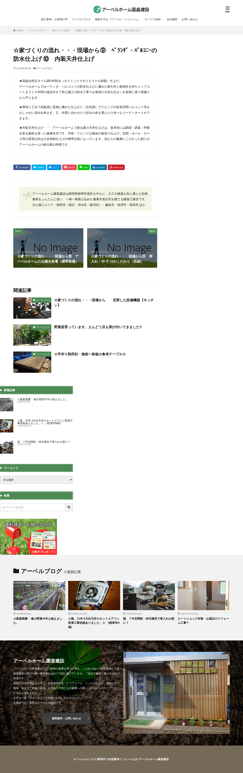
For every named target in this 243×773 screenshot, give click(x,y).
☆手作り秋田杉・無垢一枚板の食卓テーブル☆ (90, 354)
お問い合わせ (190, 19)
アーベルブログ (81, 19)
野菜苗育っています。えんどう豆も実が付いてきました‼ (98, 327)
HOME (20, 30)
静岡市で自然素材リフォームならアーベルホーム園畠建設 (133, 759)
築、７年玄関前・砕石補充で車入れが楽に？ (43, 441)
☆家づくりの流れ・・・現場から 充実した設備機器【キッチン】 (104, 302)
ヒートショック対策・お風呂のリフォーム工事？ (203, 621)
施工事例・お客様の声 (54, 19)
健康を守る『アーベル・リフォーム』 (117, 19)
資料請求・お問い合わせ (66, 718)
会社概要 (172, 19)
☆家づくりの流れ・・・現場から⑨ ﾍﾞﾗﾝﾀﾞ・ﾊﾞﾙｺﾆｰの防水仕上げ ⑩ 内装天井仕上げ (95, 30)
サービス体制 (152, 19)
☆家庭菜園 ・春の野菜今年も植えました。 (42, 399)
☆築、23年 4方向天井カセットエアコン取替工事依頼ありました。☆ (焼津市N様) (45, 422)
